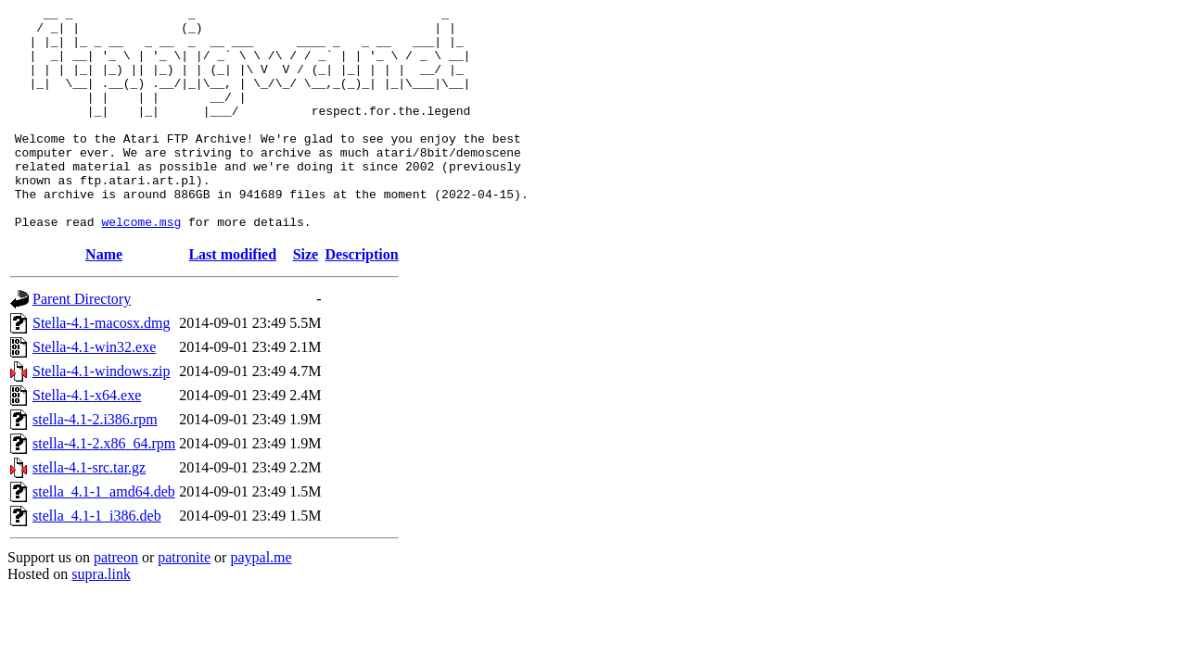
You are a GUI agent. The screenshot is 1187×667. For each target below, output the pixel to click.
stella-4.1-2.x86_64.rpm (103, 488)
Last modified (232, 299)
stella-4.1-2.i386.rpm (95, 464)
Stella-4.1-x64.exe (86, 439)
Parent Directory (81, 343)
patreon (116, 602)
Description (362, 299)
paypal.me (260, 602)
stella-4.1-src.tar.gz (89, 512)
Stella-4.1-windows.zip (101, 415)
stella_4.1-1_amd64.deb (103, 536)
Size (306, 299)
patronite (184, 602)
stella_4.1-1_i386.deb (96, 560)
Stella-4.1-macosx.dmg (101, 367)
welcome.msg (141, 266)
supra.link (101, 618)
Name (103, 299)
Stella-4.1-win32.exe (94, 391)
